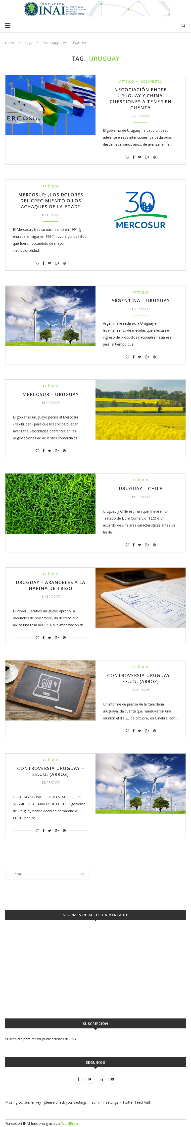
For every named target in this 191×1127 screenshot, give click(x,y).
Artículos (50, 186)
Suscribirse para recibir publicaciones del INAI (41, 1039)
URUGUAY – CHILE (140, 488)
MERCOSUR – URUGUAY (50, 394)
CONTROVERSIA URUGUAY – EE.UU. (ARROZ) (140, 678)
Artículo (126, 81)
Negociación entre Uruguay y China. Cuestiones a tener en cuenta (141, 99)
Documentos (151, 81)
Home (9, 42)
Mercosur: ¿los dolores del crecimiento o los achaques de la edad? (50, 201)
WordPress (70, 1123)
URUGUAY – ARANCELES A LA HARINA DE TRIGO (50, 585)
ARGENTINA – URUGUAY (140, 300)
